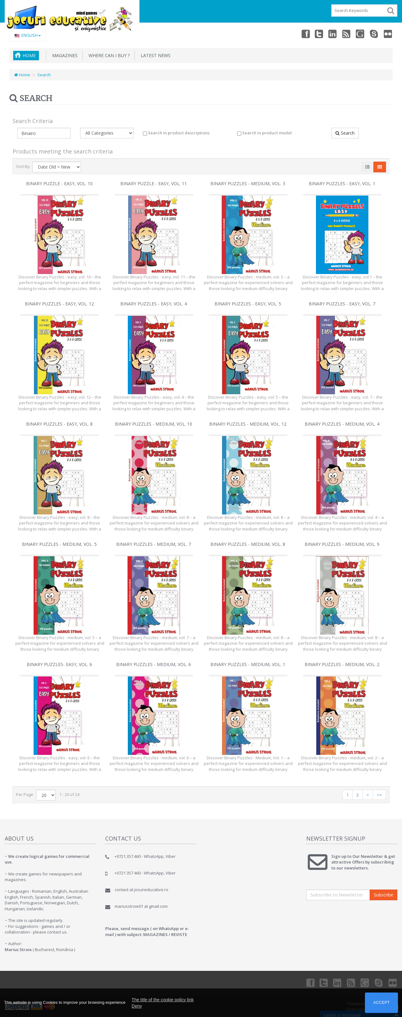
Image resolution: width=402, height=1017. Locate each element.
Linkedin (333, 33)
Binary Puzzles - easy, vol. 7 (342, 304)
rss (346, 33)
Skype (374, 33)
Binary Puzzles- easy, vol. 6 (59, 664)
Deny (137, 1006)
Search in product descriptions (176, 133)
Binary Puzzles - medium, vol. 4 (342, 424)
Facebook (305, 33)
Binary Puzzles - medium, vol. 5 (59, 544)
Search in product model (264, 133)
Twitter (319, 33)
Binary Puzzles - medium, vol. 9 (342, 544)
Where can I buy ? (108, 55)
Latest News (154, 55)
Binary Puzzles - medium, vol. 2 (342, 664)
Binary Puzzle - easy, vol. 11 (153, 183)
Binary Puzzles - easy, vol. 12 (59, 304)
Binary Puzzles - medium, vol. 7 (153, 544)
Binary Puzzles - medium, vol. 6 (153, 664)
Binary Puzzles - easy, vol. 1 (342, 183)
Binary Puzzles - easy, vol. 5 (248, 304)
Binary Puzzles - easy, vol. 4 (153, 304)
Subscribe (383, 895)
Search (44, 75)
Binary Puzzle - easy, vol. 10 (59, 183)
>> (379, 795)
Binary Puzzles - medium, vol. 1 (247, 664)
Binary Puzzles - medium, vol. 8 (247, 544)
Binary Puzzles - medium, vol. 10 (153, 424)
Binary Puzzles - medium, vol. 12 (247, 424)
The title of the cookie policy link (163, 999)
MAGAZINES (64, 55)
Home (29, 55)
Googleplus (360, 33)
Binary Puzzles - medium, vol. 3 (247, 183)
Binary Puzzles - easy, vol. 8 (59, 424)
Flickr (388, 33)
